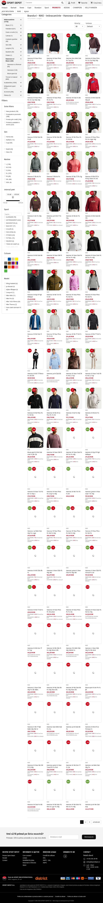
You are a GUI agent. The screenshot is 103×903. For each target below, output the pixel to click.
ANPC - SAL (47, 860)
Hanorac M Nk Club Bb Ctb (92, 217)
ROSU (13, 267)
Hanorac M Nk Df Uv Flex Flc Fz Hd (53, 414)
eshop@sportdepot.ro (93, 862)
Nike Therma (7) (11, 304)
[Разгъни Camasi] (21, 35)
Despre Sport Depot (8, 855)
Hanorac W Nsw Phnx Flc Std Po (73, 296)
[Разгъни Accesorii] (21, 91)
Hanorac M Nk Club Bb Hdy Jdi (92, 99)
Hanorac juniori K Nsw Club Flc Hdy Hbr (73, 571)
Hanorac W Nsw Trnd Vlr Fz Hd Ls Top (74, 375)
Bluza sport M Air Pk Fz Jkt (92, 689)
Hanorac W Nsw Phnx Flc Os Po (54, 59)
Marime (7, 159)
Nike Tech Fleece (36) (13, 301)
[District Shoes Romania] (41, 878)
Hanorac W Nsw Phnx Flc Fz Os (34, 59)
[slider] (5, 200)
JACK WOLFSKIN (8, 11)
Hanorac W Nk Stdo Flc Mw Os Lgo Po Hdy (54, 806)
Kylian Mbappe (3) (12, 289)
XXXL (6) (8, 182)
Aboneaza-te (89, 837)
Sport (47, 8)
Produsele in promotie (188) (13, 115)
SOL (44, 858)
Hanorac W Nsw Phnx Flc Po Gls (73, 611)
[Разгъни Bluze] (21, 25)
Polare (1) (9, 55)
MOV (13, 263)
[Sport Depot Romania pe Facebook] (65, 856)
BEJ (13, 259)
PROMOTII (56, 8)
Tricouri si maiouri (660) (11, 78)
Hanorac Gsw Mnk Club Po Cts (54, 728)
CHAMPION (77, 8)
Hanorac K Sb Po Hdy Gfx (34, 217)
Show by (79, 23)
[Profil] (72, 3)
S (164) (8, 170)
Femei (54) (9, 137)
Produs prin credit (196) (13, 119)
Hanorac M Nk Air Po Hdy (73, 217)
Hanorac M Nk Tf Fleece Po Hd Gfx (35, 375)
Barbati (13, 8)
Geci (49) (8, 45)
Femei (22, 8)
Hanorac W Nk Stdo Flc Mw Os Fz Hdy (73, 806)
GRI (5, 263)
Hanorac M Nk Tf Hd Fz (73, 334)
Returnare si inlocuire (29, 862)
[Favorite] (83, 3)
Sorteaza (89, 23)
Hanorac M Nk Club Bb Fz (34, 571)
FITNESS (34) (10, 235)
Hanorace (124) (12, 70)
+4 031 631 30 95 (91, 858)
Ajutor (26, 11)
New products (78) (12, 111)
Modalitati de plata (28, 860)
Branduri (38, 8)
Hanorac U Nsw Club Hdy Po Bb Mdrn (34, 689)
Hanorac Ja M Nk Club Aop (92, 806)
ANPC (45, 862)
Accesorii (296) (9, 92)
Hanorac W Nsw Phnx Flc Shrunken (54, 611)
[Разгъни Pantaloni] (21, 28)
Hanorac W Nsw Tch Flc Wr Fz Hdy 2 (35, 493)
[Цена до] (17, 194)
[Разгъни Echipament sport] (21, 86)
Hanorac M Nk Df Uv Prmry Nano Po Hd (92, 178)
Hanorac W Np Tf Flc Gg (74, 176)
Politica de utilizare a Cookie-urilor (76, 896)
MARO (9, 263)
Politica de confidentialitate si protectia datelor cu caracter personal (35, 896)
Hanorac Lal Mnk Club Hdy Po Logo (34, 532)
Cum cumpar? (27, 855)
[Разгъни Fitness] (21, 95)
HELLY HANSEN (91, 8)
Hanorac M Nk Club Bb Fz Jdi (34, 138)
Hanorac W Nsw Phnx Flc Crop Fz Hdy (54, 493)
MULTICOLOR (16, 263)
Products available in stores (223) (13, 123)
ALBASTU (9, 259)
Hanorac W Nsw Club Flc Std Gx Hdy (93, 611)
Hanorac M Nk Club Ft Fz (34, 335)
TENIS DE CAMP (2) (12, 244)
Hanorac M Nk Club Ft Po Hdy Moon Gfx (54, 649)
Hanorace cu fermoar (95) (14, 65)
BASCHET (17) (10, 226)
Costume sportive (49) (11, 40)
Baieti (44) (9, 149)
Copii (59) (9, 143)
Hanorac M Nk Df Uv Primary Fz (92, 728)
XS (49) (8, 176)
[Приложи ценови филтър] (13, 197)
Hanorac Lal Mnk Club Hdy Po (92, 766)
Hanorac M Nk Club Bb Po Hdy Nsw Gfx (54, 689)
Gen (5, 132)
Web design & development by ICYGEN (63, 900)
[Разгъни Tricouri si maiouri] (21, 77)
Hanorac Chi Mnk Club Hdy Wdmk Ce (73, 649)
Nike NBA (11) (10, 295)
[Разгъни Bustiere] (21, 52)
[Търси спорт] (13, 214)
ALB (5, 259)
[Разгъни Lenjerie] (21, 48)
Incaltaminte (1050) (10, 83)
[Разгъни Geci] (21, 45)
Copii (29, 8)
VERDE (5, 270)
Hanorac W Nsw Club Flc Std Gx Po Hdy (74, 256)
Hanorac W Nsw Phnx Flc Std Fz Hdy (54, 532)
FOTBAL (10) (10, 238)
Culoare (7, 253)
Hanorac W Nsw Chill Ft (54, 255)
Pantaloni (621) (11, 29)
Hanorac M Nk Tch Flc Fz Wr (54, 296)
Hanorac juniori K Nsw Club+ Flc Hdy (92, 493)
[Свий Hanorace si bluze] (21, 59)
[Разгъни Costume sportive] (21, 39)
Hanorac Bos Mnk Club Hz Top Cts (73, 59)
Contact (4, 860)
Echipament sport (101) (10, 87)
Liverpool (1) (10, 292)
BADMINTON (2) (11, 223)
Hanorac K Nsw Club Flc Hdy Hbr (54, 571)
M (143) (8, 167)
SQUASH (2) (10, 241)
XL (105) (8, 173)
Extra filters (9, 106)
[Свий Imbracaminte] (21, 19)
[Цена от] (9, 194)
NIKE (19, 11)
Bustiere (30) (10, 52)
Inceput (4, 8)
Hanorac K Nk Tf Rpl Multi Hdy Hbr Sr (34, 728)
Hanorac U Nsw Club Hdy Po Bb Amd (92, 649)
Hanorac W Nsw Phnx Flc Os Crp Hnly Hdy (92, 59)
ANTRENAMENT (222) (13, 220)
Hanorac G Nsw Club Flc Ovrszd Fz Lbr (93, 571)
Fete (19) (9, 152)
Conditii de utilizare (49, 855)
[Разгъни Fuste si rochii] (21, 32)
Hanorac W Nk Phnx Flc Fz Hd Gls (73, 138)
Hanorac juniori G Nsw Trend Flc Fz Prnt (54, 766)
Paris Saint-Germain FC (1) (13, 309)
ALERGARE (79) (11, 217)
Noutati (4, 858)
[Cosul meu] (96, 3)
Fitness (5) (7, 95)
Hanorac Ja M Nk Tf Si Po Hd (54, 217)
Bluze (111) (9, 25)
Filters (4, 100)
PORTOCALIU (9, 267)
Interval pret (9, 190)
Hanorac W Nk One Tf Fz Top (34, 649)
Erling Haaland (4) (12, 283)
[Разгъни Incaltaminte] (21, 82)
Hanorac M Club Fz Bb (73, 98)
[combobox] (45, 3)
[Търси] (62, 3)
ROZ (16, 267)
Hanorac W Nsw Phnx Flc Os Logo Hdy (92, 138)
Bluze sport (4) (12, 73)
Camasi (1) (9, 36)
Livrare (25, 858)
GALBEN (16, 259)
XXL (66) (8, 179)
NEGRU (5, 267)
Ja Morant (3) (10, 286)
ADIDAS (67, 8)
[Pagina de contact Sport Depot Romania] (92, 852)
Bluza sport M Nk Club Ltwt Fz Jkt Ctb (34, 453)
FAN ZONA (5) (11, 232)
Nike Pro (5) (10, 298)
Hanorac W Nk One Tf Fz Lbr (73, 766)
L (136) (8, 164)
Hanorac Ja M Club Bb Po (54, 375)
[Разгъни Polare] (21, 55)
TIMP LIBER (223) (12, 247)
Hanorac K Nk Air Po (34, 176)
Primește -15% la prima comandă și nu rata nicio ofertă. (26, 835)
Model (6, 278)
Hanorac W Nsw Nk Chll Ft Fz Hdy (35, 766)
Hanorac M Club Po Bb (34, 804)
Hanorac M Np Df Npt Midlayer (34, 296)
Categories (6, 14)
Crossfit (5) (9, 229)
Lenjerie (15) (10, 48)
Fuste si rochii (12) (12, 32)
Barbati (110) (10, 140)
